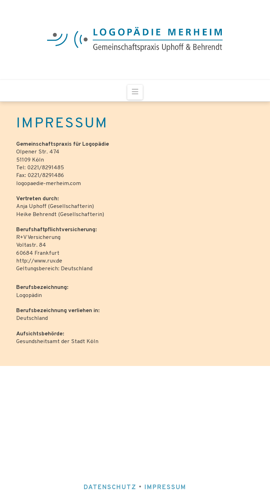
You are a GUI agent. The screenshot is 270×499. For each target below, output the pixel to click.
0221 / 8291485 (173, 396)
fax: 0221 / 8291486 (166, 406)
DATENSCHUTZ (111, 488)
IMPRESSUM (165, 488)
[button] (135, 92)
